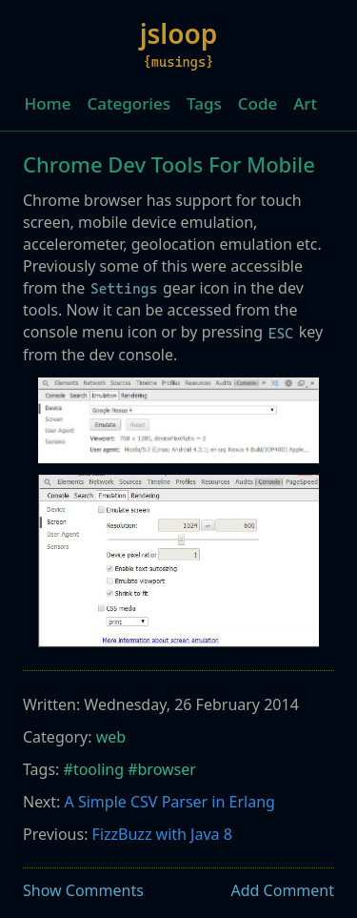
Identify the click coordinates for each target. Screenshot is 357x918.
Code (257, 103)
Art (305, 103)
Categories (128, 103)
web (111, 736)
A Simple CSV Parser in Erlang (170, 801)
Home (48, 103)
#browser (162, 769)
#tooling (94, 769)
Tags (204, 103)
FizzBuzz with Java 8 (162, 834)
